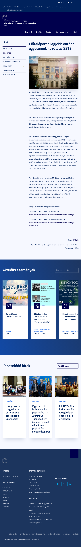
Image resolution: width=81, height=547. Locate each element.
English (70, 2)
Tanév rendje (7, 49)
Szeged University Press (10, 476)
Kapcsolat (61, 2)
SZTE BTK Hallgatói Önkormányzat (39, 492)
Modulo (5, 500)
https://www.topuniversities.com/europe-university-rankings (51, 214)
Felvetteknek (38, 7)
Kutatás (48, 32)
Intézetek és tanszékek (36, 476)
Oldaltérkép (6, 507)
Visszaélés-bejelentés (38, 534)
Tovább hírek (63, 366)
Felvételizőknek (28, 7)
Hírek (75, 32)
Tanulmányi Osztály (35, 489)
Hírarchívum (7, 66)
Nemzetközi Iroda (34, 486)
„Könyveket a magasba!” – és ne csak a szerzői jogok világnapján (13, 412)
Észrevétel (6, 504)
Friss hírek (7, 53)
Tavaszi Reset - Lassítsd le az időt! (13, 315)
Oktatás (39, 32)
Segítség (75, 534)
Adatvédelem (24, 534)
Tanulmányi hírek (9, 57)
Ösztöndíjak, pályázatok (11, 62)
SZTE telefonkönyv (8, 491)
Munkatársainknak (61, 7)
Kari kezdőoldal (7, 7)
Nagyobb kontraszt (77, 2)
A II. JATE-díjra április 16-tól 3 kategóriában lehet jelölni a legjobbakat (66, 412)
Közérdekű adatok (54, 534)
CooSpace (6, 497)
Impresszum (66, 534)
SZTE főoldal (17, 7)
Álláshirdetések (9, 75)
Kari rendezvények (62, 32)
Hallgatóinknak (49, 7)
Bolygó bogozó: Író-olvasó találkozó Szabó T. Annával (70, 317)
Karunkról (28, 32)
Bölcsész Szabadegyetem (15, 10)
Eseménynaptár (8, 70)
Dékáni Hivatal (33, 482)
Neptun (5, 494)
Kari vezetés (32, 479)
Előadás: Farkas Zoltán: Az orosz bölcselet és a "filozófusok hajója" (42, 318)
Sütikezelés (13, 534)
